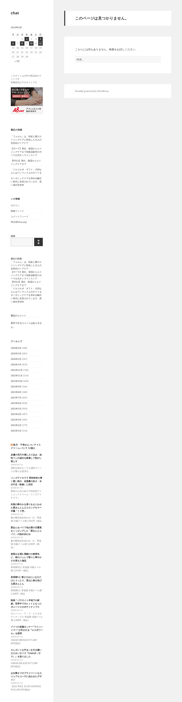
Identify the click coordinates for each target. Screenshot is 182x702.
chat (15, 12)
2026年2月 (16, 359)
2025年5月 (16, 408)
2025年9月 (16, 386)
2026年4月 (16, 347)
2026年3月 (16, 353)
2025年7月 (16, 397)
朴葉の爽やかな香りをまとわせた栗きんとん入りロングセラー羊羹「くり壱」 (26, 507)
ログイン (15, 205)
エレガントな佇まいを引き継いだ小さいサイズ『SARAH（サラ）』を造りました (26, 653)
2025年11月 (17, 375)
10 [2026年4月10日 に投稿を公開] (31, 43)
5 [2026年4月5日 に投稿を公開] (40, 39)
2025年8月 (16, 392)
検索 (13, 236)
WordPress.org (18, 221)
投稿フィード (17, 210)
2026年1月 (16, 364)
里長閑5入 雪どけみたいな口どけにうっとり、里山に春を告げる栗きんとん (26, 580)
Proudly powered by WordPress (92, 91)
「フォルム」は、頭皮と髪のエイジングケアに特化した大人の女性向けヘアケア (26, 139)
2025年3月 (16, 419)
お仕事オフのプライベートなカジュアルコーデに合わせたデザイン (26, 676)
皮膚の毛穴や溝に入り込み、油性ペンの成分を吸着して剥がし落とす (26, 458)
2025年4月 (16, 414)
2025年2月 (16, 425)
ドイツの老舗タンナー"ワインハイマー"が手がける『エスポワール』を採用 (27, 630)
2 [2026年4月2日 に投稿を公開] (26, 39)
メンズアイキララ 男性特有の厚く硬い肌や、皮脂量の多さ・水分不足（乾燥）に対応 (26, 481)
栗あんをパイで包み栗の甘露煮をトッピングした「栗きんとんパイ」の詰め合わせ (26, 531)
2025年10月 (17, 381)
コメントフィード (19, 216)
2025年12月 (17, 370)
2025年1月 (16, 430)
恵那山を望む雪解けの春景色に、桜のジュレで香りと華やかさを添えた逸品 (26, 557)
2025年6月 (16, 403)
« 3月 (17, 61)
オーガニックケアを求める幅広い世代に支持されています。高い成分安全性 (26, 181)
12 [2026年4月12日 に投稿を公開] (40, 43)
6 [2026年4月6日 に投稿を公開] (13, 43)
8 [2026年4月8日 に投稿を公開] (22, 43)
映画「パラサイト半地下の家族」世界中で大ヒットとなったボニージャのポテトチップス (26, 603)
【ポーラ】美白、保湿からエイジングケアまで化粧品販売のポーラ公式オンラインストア (26, 152)
